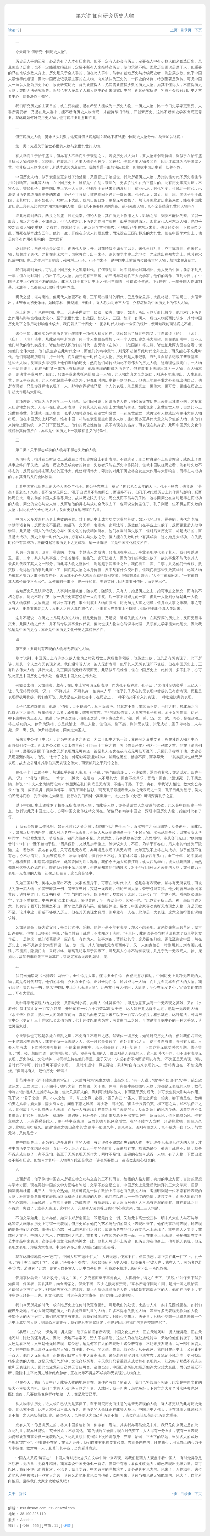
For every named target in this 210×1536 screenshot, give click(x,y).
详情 (67, 1525)
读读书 (13, 30)
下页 (198, 30)
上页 (174, 30)
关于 (11, 1494)
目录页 (185, 30)
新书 (22, 1494)
